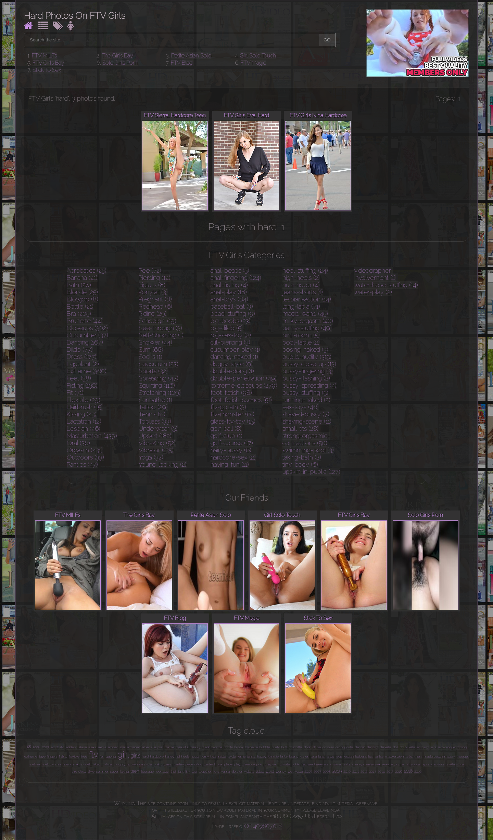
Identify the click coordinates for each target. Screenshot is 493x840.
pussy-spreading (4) (309, 385)
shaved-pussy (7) (305, 414)
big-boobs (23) (231, 320)
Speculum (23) (158, 363)
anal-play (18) (229, 292)
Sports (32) (153, 371)
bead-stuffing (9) (233, 313)
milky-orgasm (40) (307, 320)
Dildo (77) (80, 349)
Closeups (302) (87, 328)
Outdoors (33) (85, 457)
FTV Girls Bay (48, 63)
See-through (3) (160, 328)
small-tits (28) (300, 428)
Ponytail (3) (153, 292)
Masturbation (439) (92, 435)
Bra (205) (79, 313)
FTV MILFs (44, 55)
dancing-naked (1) (234, 356)
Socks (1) (150, 356)
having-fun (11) (230, 464)
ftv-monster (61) (232, 414)
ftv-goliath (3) (228, 407)
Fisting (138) (82, 385)
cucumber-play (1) (235, 349)
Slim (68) (151, 349)
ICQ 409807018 (262, 826)
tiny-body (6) (300, 464)
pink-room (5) (301, 335)
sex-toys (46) (300, 407)
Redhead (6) (155, 306)
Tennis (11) (152, 414)
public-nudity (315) (306, 356)
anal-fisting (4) (229, 284)
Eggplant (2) (83, 363)
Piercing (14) (154, 277)
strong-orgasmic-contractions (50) (306, 439)
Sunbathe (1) (155, 399)
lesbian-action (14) (306, 299)
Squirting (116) (157, 385)
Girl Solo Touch (258, 55)
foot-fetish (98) (231, 392)
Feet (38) (79, 378)
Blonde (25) (82, 292)
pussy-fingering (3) (307, 371)
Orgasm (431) (85, 450)
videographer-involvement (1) (375, 274)
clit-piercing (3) (230, 342)
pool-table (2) (301, 342)
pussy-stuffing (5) (305, 392)
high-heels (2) (301, 277)
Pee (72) (150, 270)
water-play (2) (373, 292)
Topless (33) (155, 421)
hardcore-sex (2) (233, 457)
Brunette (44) (85, 320)
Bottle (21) (80, 306)
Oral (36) (78, 443)
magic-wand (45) (305, 313)
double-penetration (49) (244, 378)
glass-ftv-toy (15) (233, 421)
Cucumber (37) (87, 335)
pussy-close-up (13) (309, 363)
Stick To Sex (47, 70)
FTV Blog (182, 63)
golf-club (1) (226, 435)
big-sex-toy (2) (231, 335)
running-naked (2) (306, 399)
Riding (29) (153, 313)
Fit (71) (75, 392)
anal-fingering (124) (236, 277)
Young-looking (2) (163, 464)
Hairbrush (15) (85, 407)
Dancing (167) (85, 342)
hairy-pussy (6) (231, 450)
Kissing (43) (82, 414)
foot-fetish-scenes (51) (241, 399)
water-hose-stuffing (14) (386, 284)
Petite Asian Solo (191, 55)
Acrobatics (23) (86, 270)
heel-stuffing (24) (305, 270)
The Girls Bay (117, 55)
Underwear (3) (158, 428)
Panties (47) (82, 464)
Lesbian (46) (83, 428)
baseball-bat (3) (232, 306)
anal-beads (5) (230, 270)
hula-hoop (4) (301, 284)
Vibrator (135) (156, 450)
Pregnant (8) (155, 299)
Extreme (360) (86, 371)
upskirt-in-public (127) (311, 471)
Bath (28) (79, 284)
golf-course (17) (232, 443)
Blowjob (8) (82, 299)
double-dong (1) (232, 371)
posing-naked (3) (305, 349)
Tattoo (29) (153, 407)
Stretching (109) (160, 392)
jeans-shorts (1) (302, 292)
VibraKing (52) (157, 443)
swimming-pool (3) (308, 450)
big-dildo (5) (227, 328)
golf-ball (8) (226, 428)
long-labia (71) (301, 306)
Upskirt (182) (155, 435)
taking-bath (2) (301, 457)
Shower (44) (155, 342)
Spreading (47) (158, 378)
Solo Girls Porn (120, 63)
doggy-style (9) (232, 363)
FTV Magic (253, 63)
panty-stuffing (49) (307, 328)
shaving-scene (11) (306, 421)
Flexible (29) (83, 399)
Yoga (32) (151, 457)
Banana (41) (82, 277)
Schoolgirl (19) (157, 320)
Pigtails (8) (152, 284)
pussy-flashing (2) (306, 378)
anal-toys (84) (229, 299)
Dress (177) (82, 356)
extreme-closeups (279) (244, 385)
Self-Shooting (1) (161, 335)
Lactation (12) (84, 421)
